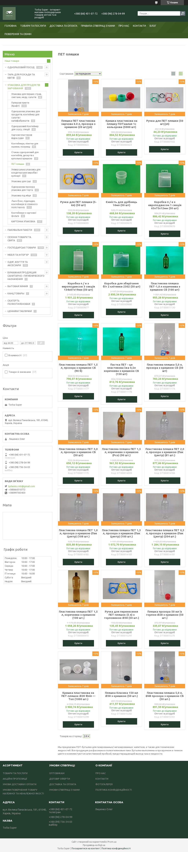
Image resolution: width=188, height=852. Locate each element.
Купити (78, 152)
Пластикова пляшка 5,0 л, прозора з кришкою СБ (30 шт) (164, 367)
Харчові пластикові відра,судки (21, 136)
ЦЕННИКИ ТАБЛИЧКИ (20, 311)
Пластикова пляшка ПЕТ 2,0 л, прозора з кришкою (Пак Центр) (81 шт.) (164, 452)
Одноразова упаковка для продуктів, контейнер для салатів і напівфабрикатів (25, 116)
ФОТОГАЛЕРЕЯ (104, 784)
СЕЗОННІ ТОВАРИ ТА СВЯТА (19, 239)
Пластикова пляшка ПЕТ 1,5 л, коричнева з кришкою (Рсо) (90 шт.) (121, 452)
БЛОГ (153, 25)
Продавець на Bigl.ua (94, 845)
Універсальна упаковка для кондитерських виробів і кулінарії (25, 172)
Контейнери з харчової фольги (23, 214)
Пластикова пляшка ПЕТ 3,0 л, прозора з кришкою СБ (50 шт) (78, 452)
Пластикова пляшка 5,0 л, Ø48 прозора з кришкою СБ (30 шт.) (165, 696)
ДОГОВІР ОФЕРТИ (59, 778)
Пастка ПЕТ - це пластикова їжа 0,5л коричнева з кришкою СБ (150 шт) (121, 369)
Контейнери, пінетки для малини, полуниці (24, 145)
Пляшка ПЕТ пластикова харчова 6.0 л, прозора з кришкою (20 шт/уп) (78, 124)
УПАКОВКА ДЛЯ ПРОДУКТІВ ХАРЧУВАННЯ (24, 87)
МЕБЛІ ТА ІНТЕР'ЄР (18, 254)
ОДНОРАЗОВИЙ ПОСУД (21, 67)
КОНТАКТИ (139, 25)
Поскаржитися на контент (86, 848)
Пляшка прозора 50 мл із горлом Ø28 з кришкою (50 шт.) (164, 614)
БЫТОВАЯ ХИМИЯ (18, 286)
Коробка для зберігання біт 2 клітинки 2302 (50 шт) (121, 285)
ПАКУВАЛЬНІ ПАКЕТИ (20, 230)
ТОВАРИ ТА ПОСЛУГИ (33, 25)
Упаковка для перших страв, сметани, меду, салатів (26, 95)
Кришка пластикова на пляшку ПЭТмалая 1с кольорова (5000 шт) (121, 124)
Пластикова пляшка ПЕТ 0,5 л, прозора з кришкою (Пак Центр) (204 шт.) (164, 533)
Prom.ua (112, 842)
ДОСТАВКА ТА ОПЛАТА (63, 25)
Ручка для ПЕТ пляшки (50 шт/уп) (164, 122)
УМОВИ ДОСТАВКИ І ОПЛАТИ (19, 784)
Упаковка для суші (21, 181)
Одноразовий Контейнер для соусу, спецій (25, 128)
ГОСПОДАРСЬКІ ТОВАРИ (22, 247)
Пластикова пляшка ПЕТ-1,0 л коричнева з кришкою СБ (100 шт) (164, 286)
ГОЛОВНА (11, 25)
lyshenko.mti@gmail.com (21, 486)
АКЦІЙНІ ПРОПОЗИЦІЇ (15, 778)
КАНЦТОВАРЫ (16, 293)
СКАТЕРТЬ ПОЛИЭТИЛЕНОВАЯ (19, 302)
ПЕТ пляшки (17, 164)
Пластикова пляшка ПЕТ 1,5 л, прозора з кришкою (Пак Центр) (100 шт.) (121, 533)
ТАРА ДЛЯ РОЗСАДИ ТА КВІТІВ (21, 76)
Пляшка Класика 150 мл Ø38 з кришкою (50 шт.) (121, 694)
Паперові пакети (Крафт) (20, 104)
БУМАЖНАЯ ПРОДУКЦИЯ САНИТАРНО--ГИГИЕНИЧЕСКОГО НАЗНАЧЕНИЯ (26, 275)
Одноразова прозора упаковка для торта (23, 188)
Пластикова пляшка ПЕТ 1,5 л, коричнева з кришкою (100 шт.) (78, 614)
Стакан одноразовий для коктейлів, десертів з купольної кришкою (25, 155)
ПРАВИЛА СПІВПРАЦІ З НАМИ (98, 25)
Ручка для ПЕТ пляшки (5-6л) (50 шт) (78, 203)
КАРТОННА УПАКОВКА (23, 221)
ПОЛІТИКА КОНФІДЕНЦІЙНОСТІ (113, 789)
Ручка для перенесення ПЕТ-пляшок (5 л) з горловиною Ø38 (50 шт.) (121, 614)
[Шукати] (182, 13)
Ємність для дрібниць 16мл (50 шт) (121, 203)
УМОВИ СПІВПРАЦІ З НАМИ (64, 789)
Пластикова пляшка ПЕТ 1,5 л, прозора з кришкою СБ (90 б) (78, 367)
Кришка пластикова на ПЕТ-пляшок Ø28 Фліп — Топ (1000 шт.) (78, 696)
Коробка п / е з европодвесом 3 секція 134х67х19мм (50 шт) (78, 286)
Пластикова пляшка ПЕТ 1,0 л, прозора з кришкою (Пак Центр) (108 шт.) (78, 533)
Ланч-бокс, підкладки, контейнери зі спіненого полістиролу (24, 204)
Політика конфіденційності (116, 848)
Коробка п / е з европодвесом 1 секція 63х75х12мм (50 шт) (164, 205)
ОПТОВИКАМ (56, 773)
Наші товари (12, 60)
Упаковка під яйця (21, 195)
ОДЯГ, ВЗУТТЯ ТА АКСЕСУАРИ (18, 264)
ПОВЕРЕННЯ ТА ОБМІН (18, 34)
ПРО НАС (124, 25)
